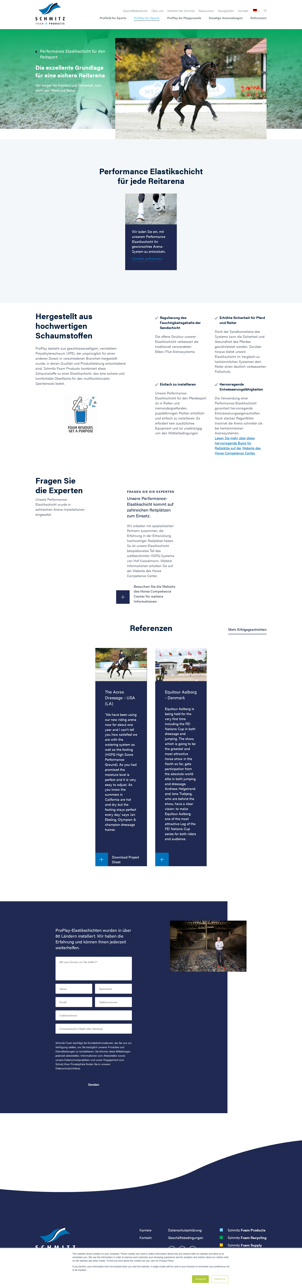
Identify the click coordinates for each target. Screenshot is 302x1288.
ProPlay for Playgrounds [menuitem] (184, 18)
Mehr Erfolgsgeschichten (247, 629)
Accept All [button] (200, 1279)
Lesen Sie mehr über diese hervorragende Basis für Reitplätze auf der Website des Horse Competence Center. (238, 445)
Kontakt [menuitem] (243, 11)
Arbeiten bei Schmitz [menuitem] (181, 11)
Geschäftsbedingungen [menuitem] (185, 1237)
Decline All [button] (219, 1279)
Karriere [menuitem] (145, 1230)
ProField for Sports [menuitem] (113, 18)
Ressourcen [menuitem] (206, 11)
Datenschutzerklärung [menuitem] (185, 1230)
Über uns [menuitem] (157, 11)
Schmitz (246, 1230)
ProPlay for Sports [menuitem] (146, 18)
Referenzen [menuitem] (258, 18)
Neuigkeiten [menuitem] (226, 11)
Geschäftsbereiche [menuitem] (135, 11)
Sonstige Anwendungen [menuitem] (226, 18)
